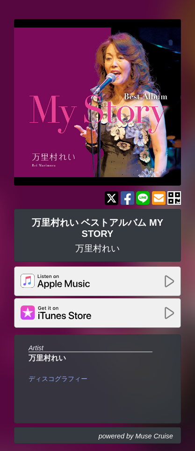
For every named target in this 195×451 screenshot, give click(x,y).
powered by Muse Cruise (136, 436)
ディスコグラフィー (58, 378)
